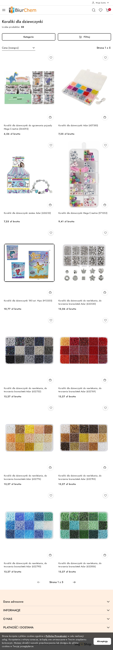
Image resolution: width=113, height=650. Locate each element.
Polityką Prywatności (56, 636)
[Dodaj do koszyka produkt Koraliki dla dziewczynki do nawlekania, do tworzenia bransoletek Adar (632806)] (105, 555)
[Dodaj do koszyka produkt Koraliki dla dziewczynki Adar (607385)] (105, 117)
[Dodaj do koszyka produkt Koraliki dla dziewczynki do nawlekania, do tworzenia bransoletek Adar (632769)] (105, 380)
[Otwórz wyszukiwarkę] (94, 10)
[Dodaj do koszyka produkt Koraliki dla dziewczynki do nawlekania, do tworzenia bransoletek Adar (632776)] (50, 467)
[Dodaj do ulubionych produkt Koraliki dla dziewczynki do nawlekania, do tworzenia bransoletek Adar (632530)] (105, 232)
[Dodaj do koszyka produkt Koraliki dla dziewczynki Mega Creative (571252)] (105, 205)
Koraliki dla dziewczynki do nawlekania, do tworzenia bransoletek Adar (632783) (80, 477)
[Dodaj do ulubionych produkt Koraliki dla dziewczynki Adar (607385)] (105, 57)
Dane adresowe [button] (56, 602)
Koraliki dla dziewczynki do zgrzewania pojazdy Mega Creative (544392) (28, 127)
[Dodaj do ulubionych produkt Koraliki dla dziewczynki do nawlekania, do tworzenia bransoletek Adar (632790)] (50, 495)
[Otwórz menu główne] (4, 10)
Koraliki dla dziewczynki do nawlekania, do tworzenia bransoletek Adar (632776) (25, 477)
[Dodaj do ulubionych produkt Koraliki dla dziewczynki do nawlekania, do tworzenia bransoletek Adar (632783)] (105, 407)
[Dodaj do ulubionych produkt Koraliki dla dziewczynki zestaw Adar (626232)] (50, 145)
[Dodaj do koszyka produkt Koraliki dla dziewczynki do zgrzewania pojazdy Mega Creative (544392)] (50, 117)
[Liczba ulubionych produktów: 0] (100, 10)
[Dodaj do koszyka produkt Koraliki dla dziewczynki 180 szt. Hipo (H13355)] (50, 292)
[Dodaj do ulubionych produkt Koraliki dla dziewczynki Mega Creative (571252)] (105, 145)
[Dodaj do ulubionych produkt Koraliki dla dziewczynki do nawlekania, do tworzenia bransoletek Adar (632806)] (105, 495)
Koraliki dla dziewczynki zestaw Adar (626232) (27, 213)
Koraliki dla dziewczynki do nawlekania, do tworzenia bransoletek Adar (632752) (25, 390)
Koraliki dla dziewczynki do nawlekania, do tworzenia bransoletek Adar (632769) (80, 390)
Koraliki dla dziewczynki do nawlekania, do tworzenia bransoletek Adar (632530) (80, 302)
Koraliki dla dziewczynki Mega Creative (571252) (82, 213)
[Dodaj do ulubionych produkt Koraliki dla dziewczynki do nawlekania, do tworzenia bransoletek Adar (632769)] (105, 320)
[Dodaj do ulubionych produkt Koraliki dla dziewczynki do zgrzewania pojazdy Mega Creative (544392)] (50, 57)
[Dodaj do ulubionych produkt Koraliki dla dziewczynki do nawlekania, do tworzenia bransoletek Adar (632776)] (50, 407)
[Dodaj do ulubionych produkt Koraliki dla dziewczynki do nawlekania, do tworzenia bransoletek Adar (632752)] (50, 320)
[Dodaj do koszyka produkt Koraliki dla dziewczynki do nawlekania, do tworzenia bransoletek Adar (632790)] (50, 555)
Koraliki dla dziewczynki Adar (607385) (78, 125)
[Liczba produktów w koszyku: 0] (107, 10)
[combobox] (18, 48)
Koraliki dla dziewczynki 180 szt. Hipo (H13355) (28, 300)
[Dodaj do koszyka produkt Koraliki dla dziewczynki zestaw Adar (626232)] (50, 205)
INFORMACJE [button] (56, 610)
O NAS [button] (56, 619)
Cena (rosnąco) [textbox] (10, 48)
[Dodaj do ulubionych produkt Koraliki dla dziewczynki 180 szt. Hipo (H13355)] (50, 232)
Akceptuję (102, 641)
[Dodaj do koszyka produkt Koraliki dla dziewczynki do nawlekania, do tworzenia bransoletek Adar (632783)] (105, 467)
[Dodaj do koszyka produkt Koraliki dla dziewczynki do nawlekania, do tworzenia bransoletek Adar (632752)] (50, 380)
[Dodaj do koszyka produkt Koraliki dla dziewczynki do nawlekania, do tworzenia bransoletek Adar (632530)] (105, 292)
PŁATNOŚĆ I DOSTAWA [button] (56, 627)
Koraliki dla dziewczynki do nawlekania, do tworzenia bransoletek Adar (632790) (25, 565)
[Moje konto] (100, 3)
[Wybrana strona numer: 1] (56, 582)
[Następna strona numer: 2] (74, 582)
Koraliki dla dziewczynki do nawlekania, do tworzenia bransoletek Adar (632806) (80, 565)
